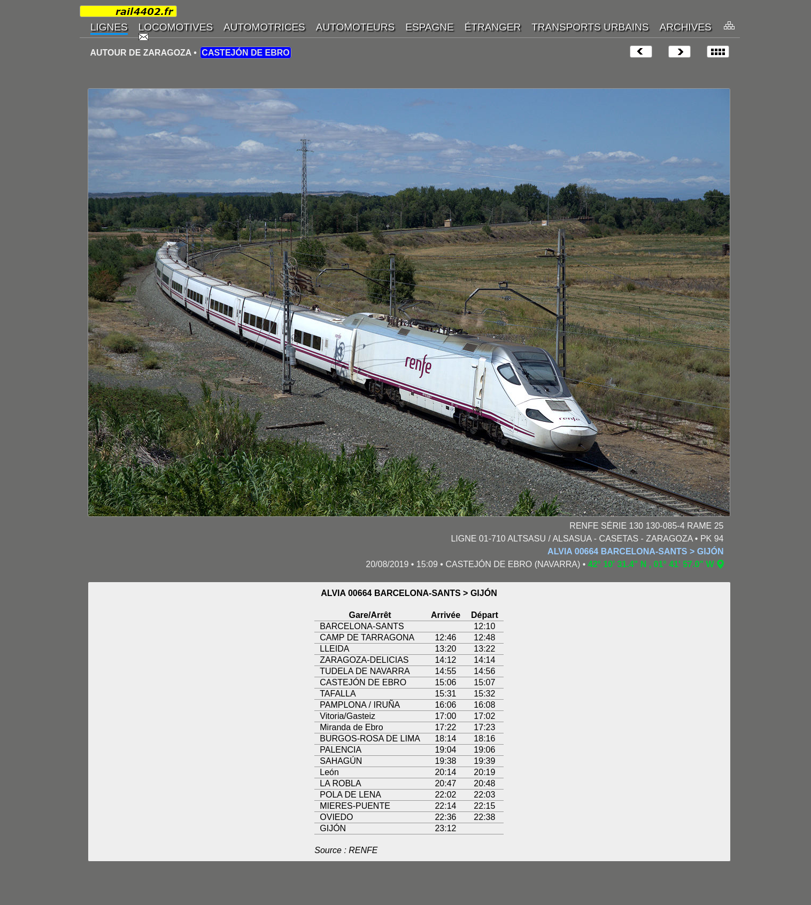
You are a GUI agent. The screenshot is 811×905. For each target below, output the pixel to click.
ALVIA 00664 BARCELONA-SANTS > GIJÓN (635, 551)
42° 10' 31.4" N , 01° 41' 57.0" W (651, 564)
